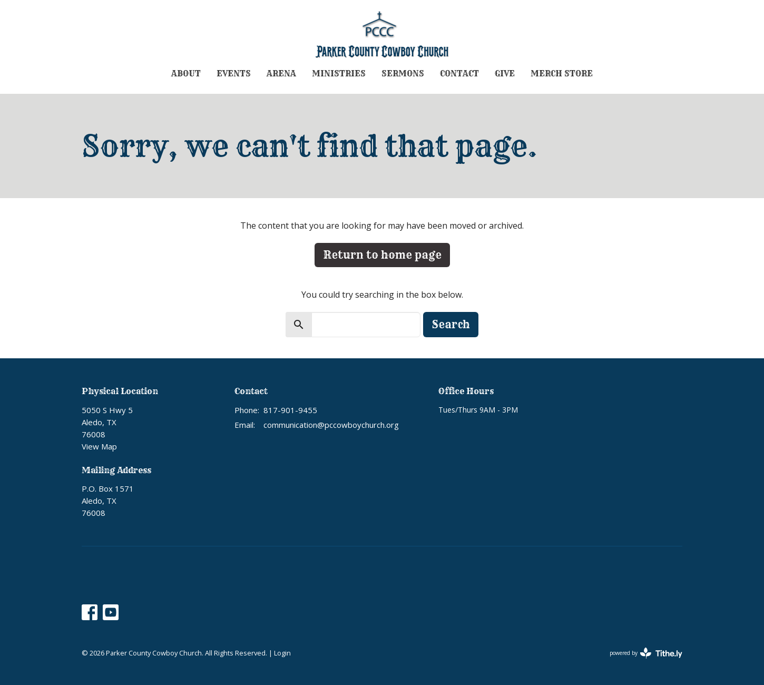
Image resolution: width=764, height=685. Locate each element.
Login (282, 653)
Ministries (339, 73)
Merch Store (562, 73)
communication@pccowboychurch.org (331, 424)
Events (234, 73)
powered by (646, 653)
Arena (281, 73)
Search (451, 324)
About (186, 73)
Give (505, 73)
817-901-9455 (290, 410)
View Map (99, 446)
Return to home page (382, 254)
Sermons (402, 73)
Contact (459, 73)
